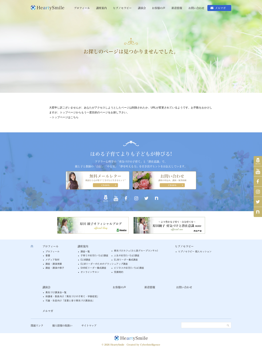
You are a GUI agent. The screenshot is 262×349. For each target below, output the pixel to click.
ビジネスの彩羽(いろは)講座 (129, 268)
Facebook (258, 181)
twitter (258, 202)
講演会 (142, 8)
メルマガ (220, 8)
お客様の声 (158, 8)
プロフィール (82, 8)
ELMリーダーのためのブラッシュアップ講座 (104, 264)
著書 (47, 255)
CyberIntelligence (150, 344)
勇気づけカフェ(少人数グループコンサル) (136, 251)
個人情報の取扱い (62, 325)
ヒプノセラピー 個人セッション (195, 251)
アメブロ (258, 161)
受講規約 (118, 272)
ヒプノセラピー (122, 8)
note (258, 212)
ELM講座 (85, 260)
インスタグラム (258, 192)
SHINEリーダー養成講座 (93, 268)
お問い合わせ (196, 8)
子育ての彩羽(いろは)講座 (94, 255)
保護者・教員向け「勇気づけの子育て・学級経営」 (72, 296)
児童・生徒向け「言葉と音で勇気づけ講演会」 (70, 300)
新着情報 (176, 8)
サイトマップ (88, 325)
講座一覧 (85, 251)
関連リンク (37, 325)
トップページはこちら (65, 117)
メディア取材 (52, 260)
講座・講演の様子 (54, 268)
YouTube (258, 171)
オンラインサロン (90, 272)
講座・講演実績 (53, 264)
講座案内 (101, 8)
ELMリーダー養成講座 (126, 260)
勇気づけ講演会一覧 (56, 292)
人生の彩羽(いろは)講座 (126, 255)
